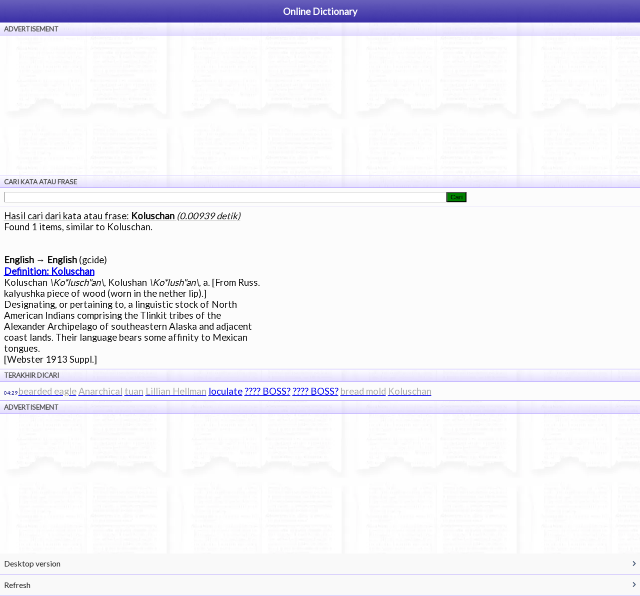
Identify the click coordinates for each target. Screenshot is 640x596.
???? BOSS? (267, 391)
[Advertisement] (320, 105)
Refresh (17, 585)
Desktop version (32, 563)
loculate (225, 391)
